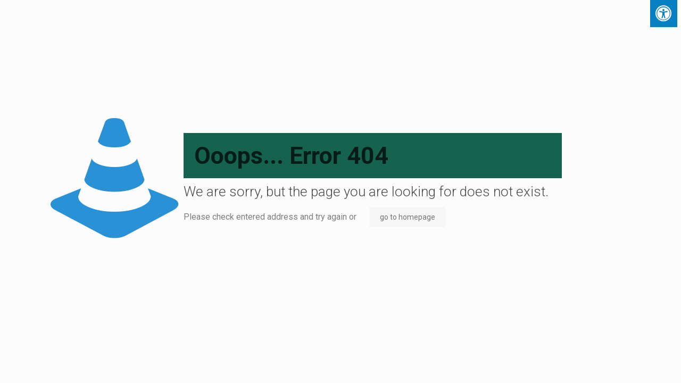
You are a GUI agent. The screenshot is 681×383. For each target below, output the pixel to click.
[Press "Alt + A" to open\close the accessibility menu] (663, 13)
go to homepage (407, 217)
